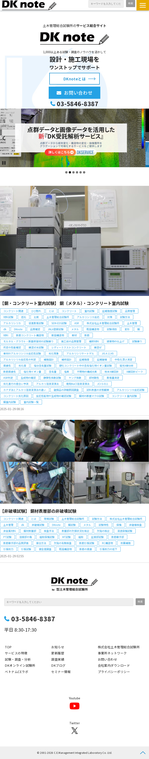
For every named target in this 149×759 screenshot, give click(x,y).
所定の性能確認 (12, 347)
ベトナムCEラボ (16, 671)
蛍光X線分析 (127, 365)
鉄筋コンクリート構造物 (30, 335)
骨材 (74, 335)
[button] (142, 5)
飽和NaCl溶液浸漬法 (77, 383)
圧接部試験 (97, 537)
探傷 (118, 525)
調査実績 (57, 659)
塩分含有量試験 (42, 365)
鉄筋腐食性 (9, 371)
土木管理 (132, 323)
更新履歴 (57, 653)
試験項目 (112, 329)
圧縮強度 (84, 359)
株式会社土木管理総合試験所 (103, 323)
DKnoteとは (74, 78)
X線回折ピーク (134, 371)
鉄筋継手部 (117, 537)
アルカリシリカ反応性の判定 (19, 359)
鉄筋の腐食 (85, 549)
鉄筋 (86, 335)
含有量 (52, 371)
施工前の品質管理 (71, 341)
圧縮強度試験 (109, 311)
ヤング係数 (75, 377)
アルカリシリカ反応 (88, 317)
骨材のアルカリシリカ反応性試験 (22, 353)
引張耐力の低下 (108, 549)
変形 (127, 329)
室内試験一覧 (31, 402)
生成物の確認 (28, 377)
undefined (6, 138)
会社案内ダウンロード (114, 665)
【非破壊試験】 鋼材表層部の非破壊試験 (38, 511)
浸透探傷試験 (124, 531)
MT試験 (66, 537)
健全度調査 (45, 549)
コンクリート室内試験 (124, 396)
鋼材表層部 (30, 531)
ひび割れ (36, 311)
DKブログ (58, 665)
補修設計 (66, 359)
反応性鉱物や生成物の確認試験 (53, 396)
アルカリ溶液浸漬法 (47, 383)
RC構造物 (107, 543)
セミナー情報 (61, 671)
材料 (5, 335)
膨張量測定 (113, 377)
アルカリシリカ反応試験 (130, 390)
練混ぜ (98, 347)
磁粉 (80, 537)
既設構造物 (93, 329)
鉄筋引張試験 (86, 543)
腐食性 (7, 365)
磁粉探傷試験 (47, 537)
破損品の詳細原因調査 (66, 390)
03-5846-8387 (78, 104)
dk (4, 329)
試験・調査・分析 (18, 659)
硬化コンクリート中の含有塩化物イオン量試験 (85, 365)
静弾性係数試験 (52, 377)
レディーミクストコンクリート (68, 347)
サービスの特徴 (16, 653)
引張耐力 (8, 549)
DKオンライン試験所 (20, 665)
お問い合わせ (82, 92)
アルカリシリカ (12, 323)
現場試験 (49, 518)
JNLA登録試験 (56, 329)
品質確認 (35, 329)
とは (51, 311)
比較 (36, 317)
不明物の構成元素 (87, 371)
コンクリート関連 (13, 311)
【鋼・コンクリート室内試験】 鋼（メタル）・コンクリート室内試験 (64, 303)
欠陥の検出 (103, 531)
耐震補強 (126, 543)
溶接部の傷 (25, 537)
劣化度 (22, 365)
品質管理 (130, 311)
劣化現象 (54, 353)
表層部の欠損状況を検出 (75, 531)
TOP (8, 647)
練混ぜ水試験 (36, 347)
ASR (76, 323)
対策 (109, 317)
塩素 (66, 371)
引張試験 (26, 549)
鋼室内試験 (9, 402)
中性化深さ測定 (123, 359)
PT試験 (7, 537)
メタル (75, 329)
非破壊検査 (135, 525)
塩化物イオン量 (32, 371)
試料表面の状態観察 (98, 390)
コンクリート (69, 311)
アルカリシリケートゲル (80, 353)
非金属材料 (9, 531)
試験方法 (125, 317)
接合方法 (41, 543)
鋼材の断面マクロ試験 (91, 396)
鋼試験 (72, 525)
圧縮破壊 (102, 359)
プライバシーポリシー (114, 671)
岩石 (23, 317)
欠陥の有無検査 (62, 543)
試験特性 (104, 525)
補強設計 (49, 359)
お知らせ (57, 647)
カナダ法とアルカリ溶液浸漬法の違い (24, 390)
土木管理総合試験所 (58, 317)
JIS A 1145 (108, 353)
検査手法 (49, 531)
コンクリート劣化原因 (15, 396)
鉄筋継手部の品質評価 (15, 543)
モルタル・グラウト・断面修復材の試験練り (28, 341)
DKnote (18, 329)
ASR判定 (8, 377)
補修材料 (94, 341)
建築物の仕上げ (115, 341)
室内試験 (89, 311)
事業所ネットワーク (112, 653)
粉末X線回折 (112, 371)
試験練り (137, 341)
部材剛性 (94, 377)
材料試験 (8, 317)
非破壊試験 (38, 525)
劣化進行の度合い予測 (15, 383)
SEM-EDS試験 (59, 323)
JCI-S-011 (102, 383)
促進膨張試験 (36, 323)
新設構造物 (57, 335)
